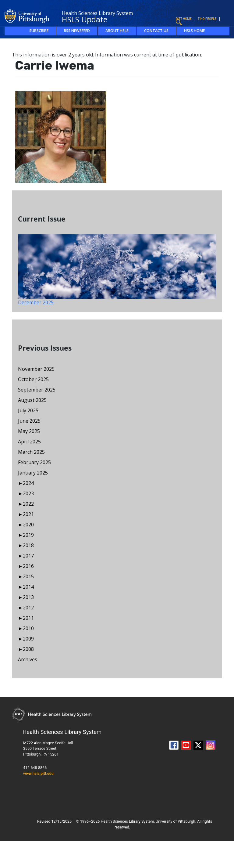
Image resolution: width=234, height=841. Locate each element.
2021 (28, 514)
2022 (28, 503)
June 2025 (29, 420)
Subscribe (38, 30)
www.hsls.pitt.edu (38, 773)
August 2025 (32, 400)
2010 (28, 628)
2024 (28, 483)
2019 (28, 535)
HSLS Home (194, 30)
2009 (28, 638)
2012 (28, 607)
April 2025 (29, 441)
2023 (28, 493)
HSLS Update (84, 19)
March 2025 (31, 452)
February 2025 (34, 462)
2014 (28, 586)
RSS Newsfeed (77, 30)
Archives (27, 659)
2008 (28, 649)
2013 (28, 597)
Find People (207, 18)
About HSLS (117, 30)
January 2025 (33, 472)
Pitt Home (184, 18)
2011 (28, 618)
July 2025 (28, 410)
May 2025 (29, 431)
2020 (28, 524)
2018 (28, 545)
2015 (28, 576)
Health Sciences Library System (97, 13)
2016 (28, 566)
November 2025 (36, 369)
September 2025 (36, 389)
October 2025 (33, 379)
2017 (28, 555)
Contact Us (156, 30)
